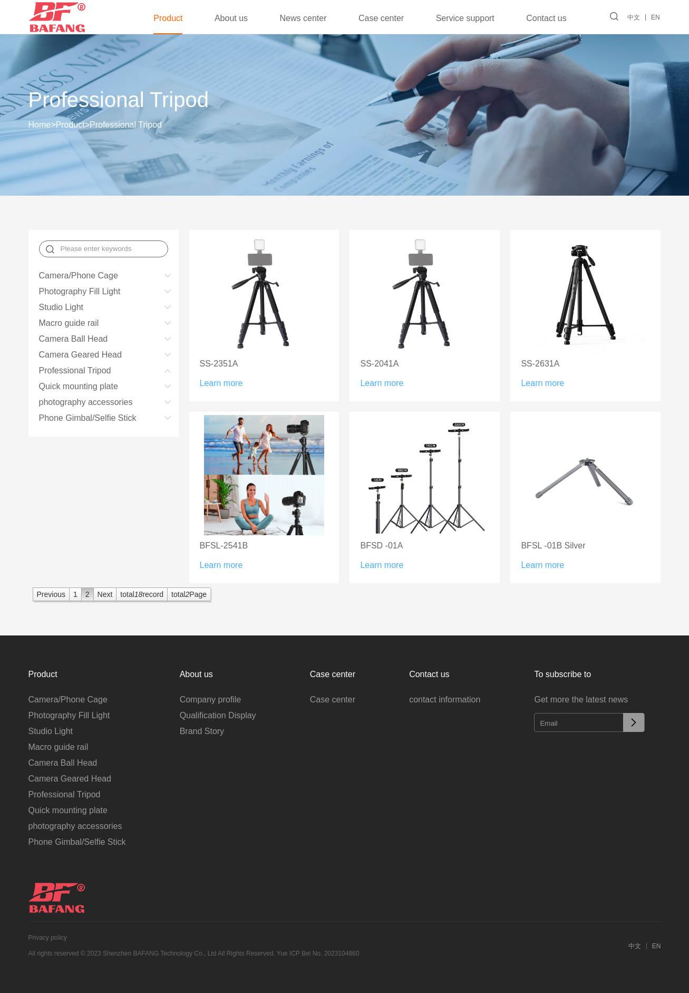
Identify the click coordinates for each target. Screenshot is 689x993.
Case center (380, 18)
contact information (444, 699)
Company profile (210, 699)
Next (105, 594)
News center (302, 18)
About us (230, 18)
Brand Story (202, 731)
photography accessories (86, 402)
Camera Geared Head (80, 354)
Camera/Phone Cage (78, 275)
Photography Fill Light (80, 291)
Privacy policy (47, 937)
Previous (51, 594)
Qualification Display (218, 715)
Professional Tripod (126, 124)
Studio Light (61, 307)
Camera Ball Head (73, 338)
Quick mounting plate (78, 386)
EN (656, 17)
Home (42, 124)
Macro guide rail (69, 323)
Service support (464, 18)
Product (167, 18)
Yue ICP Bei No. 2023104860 (318, 953)
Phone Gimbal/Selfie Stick (88, 417)
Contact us (545, 18)
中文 (634, 17)
